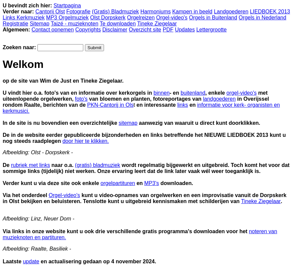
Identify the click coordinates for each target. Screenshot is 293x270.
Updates (185, 29)
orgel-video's (241, 93)
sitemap (128, 123)
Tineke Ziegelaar (157, 23)
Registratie (15, 23)
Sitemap (40, 23)
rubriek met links (30, 165)
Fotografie (78, 11)
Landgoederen (231, 11)
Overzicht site (145, 29)
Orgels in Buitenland (213, 17)
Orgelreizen (141, 17)
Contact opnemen (52, 29)
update (31, 261)
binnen (162, 93)
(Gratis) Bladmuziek (115, 11)
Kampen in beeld (192, 11)
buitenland (193, 93)
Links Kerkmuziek (23, 17)
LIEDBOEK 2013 (270, 11)
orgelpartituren (118, 183)
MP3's (151, 183)
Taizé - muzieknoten (74, 23)
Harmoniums (155, 11)
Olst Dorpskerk (107, 17)
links (182, 105)
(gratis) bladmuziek (97, 165)
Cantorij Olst (50, 11)
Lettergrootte (211, 29)
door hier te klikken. (86, 141)
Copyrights (88, 29)
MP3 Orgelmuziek (67, 17)
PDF (168, 29)
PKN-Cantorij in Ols (110, 105)
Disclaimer (114, 29)
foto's (81, 99)
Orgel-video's (172, 17)
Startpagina (67, 5)
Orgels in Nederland (262, 17)
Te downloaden (118, 23)
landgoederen (219, 99)
